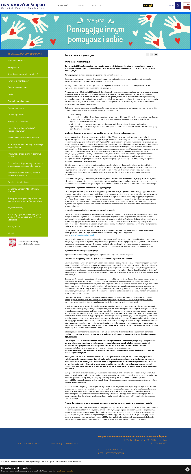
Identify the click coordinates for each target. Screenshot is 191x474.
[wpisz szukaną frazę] (164, 5)
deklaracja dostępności (64, 443)
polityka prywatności (30, 443)
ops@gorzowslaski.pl (115, 452)
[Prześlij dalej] (147, 54)
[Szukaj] (178, 5)
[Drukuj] (156, 54)
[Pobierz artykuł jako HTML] (152, 54)
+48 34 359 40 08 (114, 449)
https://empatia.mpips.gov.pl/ (82, 235)
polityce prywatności (65, 471)
